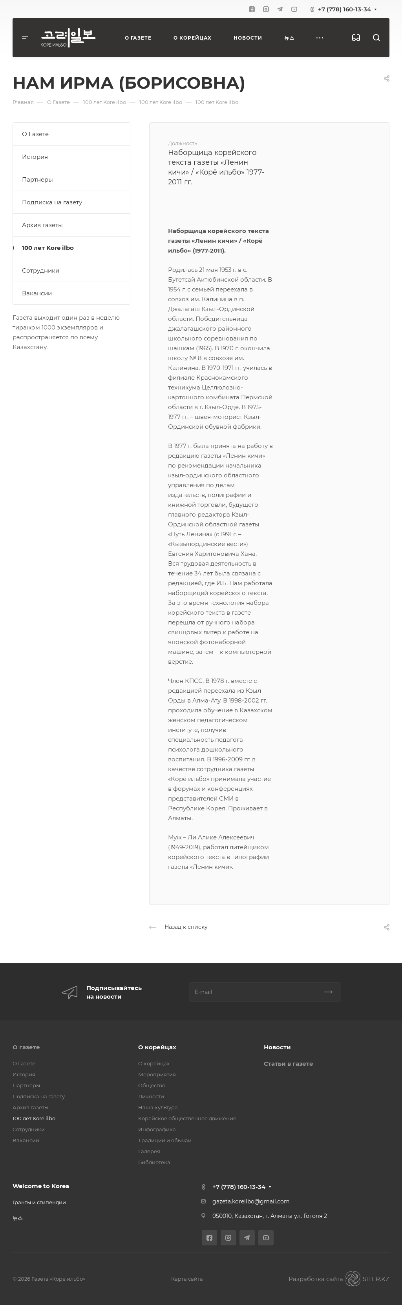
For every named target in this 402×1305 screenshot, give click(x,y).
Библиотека (154, 1162)
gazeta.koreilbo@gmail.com (251, 1201)
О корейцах (157, 1047)
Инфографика (157, 1129)
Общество (151, 1085)
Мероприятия (157, 1074)
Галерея (149, 1151)
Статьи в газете (288, 1063)
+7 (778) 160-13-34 (344, 9)
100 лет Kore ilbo (48, 247)
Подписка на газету (52, 202)
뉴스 (18, 1218)
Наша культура (158, 1107)
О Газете (35, 134)
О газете (26, 1047)
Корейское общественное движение (187, 1118)
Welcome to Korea (41, 1186)
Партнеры (37, 179)
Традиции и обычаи (165, 1140)
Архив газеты (42, 225)
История (35, 156)
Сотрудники (40, 270)
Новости (277, 1047)
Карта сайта (187, 1279)
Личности (151, 1096)
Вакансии (37, 293)
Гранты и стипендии (39, 1202)
